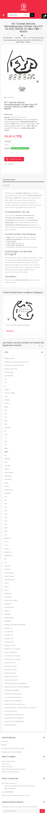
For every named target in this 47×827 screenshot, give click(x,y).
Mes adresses (7, 767)
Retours (4, 745)
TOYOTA (7, 569)
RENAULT (7, 538)
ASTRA (6, 486)
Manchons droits (10, 666)
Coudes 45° (8, 632)
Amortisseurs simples (12, 656)
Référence (8, 114)
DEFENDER (8, 476)
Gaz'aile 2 (8, 597)
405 (5, 524)
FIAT (5, 462)
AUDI (6, 396)
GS (5, 445)
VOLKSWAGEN (9, 580)
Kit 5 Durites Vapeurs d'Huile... (18, 325)
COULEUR (7, 141)
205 (5, 500)
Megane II (8, 552)
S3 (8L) (6, 403)
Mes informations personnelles (14, 769)
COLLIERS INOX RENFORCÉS (14, 714)
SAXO (6, 448)
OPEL (6, 483)
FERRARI (7, 459)
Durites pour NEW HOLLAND (14, 365)
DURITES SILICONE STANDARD (14, 625)
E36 (5, 414)
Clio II (6, 545)
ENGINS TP (8, 604)
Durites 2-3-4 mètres (12, 649)
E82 (5, 424)
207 (5, 507)
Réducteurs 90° (10, 673)
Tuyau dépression (11, 680)
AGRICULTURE (9, 358)
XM (5, 455)
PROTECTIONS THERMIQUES (14, 721)
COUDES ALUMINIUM (11, 690)
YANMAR (7, 614)
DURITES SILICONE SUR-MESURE (15, 683)
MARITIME (7, 621)
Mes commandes (8, 761)
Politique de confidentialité (11, 752)
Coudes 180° (9, 642)
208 (5, 510)
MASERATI (8, 479)
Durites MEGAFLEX (10, 652)
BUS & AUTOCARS (10, 600)
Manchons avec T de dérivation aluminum (20, 708)
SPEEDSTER (8, 490)
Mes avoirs (6, 764)
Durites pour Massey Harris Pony (16, 362)
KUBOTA (7, 611)
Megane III (8, 555)
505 (5, 528)
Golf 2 (6, 583)
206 (5, 504)
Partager (9, 164)
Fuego (6, 549)
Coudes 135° (9, 638)
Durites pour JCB (10, 369)
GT (5, 386)
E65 (5, 421)
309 (5, 521)
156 (5, 383)
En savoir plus (9, 179)
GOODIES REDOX (10, 725)
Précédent (39, 345)
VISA (6, 452)
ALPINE (6, 389)
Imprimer (10, 97)
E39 (5, 417)
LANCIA (7, 469)
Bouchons (8, 628)
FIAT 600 (7, 466)
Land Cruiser (9, 576)
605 (5, 531)
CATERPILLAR (9, 607)
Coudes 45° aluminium (13, 694)
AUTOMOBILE (9, 372)
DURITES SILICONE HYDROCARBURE (16, 687)
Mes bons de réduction (11, 772)
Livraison (4, 741)
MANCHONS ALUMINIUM (12, 701)
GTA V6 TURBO (9, 393)
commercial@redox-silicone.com (17, 795)
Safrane (7, 566)
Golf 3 (6, 587)
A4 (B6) (7, 400)
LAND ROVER (8, 472)
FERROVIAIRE (9, 618)
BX (5, 431)
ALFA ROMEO (9, 376)
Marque (7, 117)
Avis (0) (6, 185)
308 (5, 517)
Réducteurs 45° (10, 670)
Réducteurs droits (11, 676)
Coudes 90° (8, 635)
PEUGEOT (7, 493)
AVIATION (7, 593)
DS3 (5, 441)
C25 (5, 434)
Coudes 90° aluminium (13, 697)
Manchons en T (10, 663)
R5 (5, 559)
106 (5, 497)
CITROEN (7, 428)
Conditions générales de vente (13, 748)
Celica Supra (9, 573)
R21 (5, 562)
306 (5, 514)
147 (5, 379)
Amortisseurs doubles (12, 659)
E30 (5, 410)
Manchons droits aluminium (14, 704)
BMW (6, 407)
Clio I (6, 542)
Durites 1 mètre (9, 645)
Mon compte (8, 756)
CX (5, 438)
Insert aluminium (10, 711)
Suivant (42, 345)
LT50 (6, 590)
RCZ (5, 535)
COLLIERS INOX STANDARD (13, 718)
